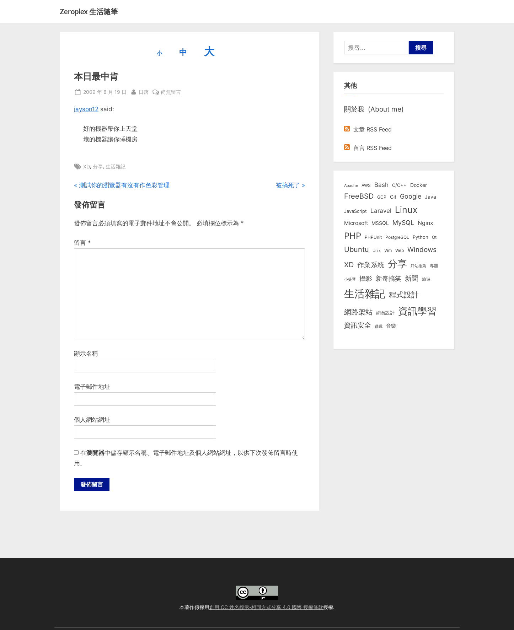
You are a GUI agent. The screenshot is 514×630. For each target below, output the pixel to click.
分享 (98, 166)
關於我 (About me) (374, 109)
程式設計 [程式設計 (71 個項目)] (404, 294)
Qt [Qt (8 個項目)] (434, 237)
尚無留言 (171, 91)
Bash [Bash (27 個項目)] (381, 184)
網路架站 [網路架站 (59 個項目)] (358, 311)
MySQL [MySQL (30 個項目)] (403, 222)
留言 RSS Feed (368, 147)
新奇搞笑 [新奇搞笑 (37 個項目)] (388, 278)
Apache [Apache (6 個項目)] (351, 185)
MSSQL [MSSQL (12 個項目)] (380, 223)
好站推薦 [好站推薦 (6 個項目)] (418, 265)
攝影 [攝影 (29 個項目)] (365, 278)
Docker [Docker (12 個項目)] (418, 185)
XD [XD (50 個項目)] (349, 264)
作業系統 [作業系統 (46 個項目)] (370, 264)
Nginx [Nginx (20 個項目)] (425, 223)
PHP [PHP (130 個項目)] (352, 236)
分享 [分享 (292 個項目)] (397, 264)
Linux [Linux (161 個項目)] (406, 209)
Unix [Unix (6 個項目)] (377, 250)
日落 (144, 91)
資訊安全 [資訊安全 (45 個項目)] (357, 325)
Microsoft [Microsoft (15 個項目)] (356, 223)
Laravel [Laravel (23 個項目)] (380, 210)
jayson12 (86, 109)
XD (86, 166)
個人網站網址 (92, 419)
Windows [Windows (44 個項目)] (422, 249)
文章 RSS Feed (368, 129)
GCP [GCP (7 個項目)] (381, 197)
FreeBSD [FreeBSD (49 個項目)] (359, 196)
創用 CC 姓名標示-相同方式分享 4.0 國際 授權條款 (266, 607)
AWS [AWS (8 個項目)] (366, 185)
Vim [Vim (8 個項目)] (388, 250)
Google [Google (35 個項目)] (410, 196)
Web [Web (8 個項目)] (399, 250)
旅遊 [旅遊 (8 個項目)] (426, 279)
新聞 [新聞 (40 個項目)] (411, 278)
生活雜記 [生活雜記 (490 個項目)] (364, 293)
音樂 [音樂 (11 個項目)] (391, 326)
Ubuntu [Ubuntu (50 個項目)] (356, 249)
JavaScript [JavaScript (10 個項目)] (355, 211)
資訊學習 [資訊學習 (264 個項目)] (417, 311)
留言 (82, 242)
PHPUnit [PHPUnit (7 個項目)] (373, 237)
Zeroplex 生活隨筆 (89, 11)
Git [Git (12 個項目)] (393, 197)
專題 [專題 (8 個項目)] (434, 265)
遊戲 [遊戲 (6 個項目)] (378, 326)
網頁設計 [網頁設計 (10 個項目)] (385, 313)
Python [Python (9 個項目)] (420, 237)
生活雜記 (115, 166)
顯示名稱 (86, 353)
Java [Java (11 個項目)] (430, 197)
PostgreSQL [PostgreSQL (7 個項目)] (397, 237)
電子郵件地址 (92, 386)
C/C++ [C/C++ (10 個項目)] (399, 185)
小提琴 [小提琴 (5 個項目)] (350, 279)
